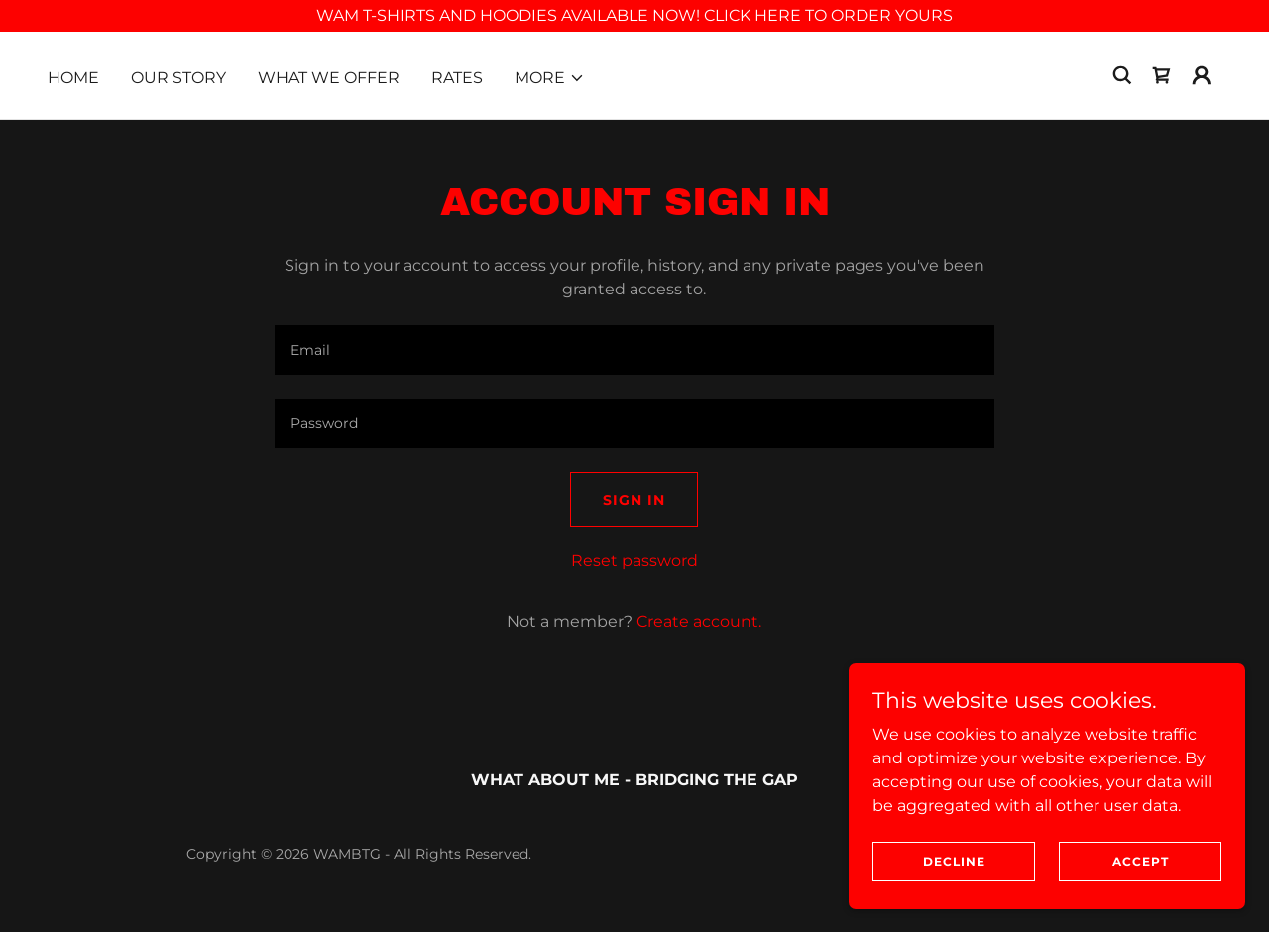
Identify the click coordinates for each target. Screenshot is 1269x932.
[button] (550, 78)
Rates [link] (457, 77)
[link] (1162, 75)
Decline (954, 861)
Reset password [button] (634, 560)
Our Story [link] (178, 77)
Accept (1140, 861)
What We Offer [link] (329, 77)
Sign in (634, 500)
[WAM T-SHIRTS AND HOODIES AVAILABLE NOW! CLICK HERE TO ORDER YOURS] (634, 16)
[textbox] (634, 350)
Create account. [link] (698, 621)
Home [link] (73, 77)
